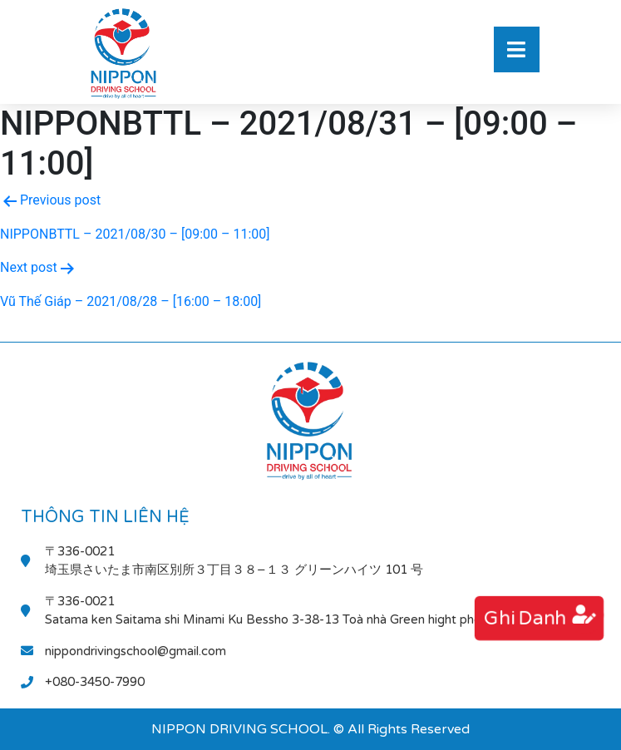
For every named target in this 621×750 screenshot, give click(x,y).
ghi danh (524, 618)
